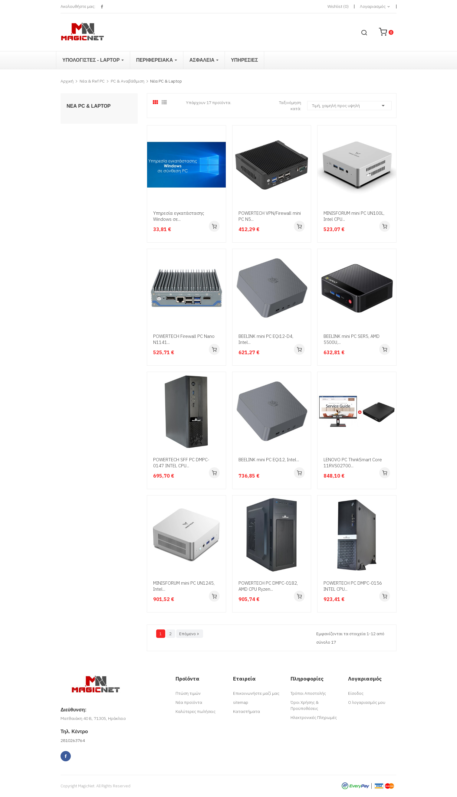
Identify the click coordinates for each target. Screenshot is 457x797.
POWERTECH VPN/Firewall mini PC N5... (269, 216)
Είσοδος (355, 693)
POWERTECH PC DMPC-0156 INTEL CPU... (353, 586)
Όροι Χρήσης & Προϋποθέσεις (305, 705)
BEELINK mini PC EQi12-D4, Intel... (265, 339)
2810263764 (73, 740)
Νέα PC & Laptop (89, 106)
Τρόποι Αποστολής (308, 693)
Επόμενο (189, 633)
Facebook (102, 7)
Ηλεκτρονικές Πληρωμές (314, 717)
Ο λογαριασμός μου (366, 702)
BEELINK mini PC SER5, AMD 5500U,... (352, 339)
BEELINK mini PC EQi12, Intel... (268, 459)
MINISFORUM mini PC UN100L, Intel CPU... (354, 216)
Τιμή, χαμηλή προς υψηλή (349, 105)
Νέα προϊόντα (189, 702)
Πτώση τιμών (188, 693)
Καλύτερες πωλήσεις (195, 711)
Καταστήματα (246, 711)
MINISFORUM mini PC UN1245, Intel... (184, 586)
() (338, 6)
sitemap (240, 702)
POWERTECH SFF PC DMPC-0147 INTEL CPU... (181, 463)
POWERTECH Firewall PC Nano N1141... (184, 339)
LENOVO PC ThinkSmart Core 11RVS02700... (353, 463)
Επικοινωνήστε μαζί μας (256, 693)
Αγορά (214, 226)
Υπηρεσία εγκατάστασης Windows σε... (178, 216)
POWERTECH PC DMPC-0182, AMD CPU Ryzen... (268, 586)
